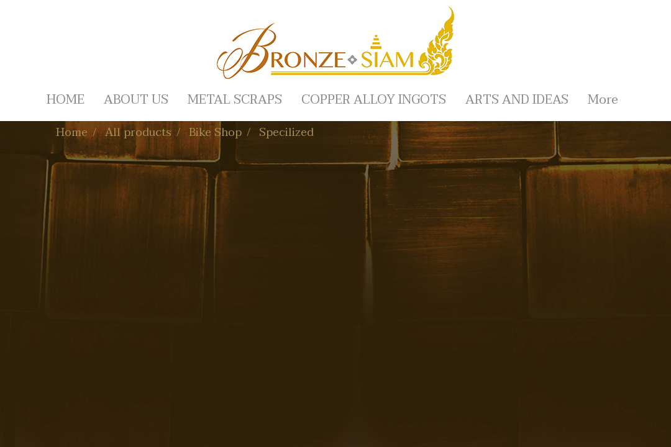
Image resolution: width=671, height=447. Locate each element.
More (603, 100)
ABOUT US (136, 100)
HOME (65, 100)
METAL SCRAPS (235, 100)
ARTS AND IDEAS (516, 100)
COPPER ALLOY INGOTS (373, 100)
